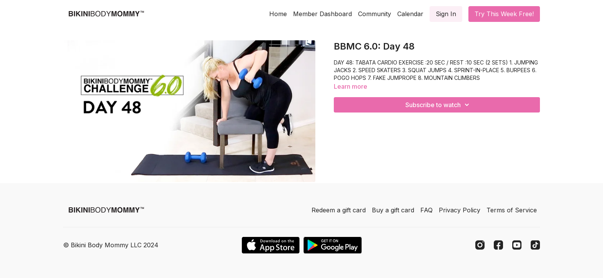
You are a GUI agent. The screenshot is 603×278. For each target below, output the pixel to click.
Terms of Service (511, 210)
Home (278, 14)
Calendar (410, 14)
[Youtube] (516, 245)
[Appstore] (270, 245)
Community (374, 14)
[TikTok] (535, 245)
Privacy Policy (459, 210)
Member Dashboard (322, 14)
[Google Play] (332, 245)
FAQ (426, 210)
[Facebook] (498, 245)
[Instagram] (480, 245)
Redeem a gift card (338, 210)
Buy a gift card (393, 210)
